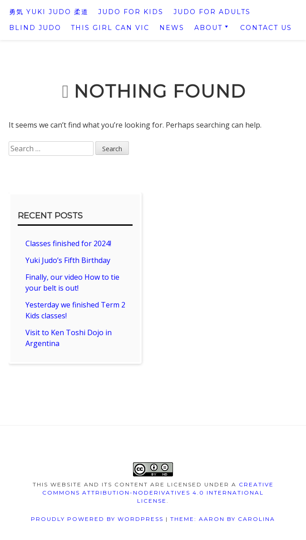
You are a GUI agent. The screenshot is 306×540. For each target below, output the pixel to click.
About (208, 28)
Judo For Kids (130, 12)
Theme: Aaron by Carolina (222, 518)
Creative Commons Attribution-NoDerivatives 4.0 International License (158, 492)
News (171, 28)
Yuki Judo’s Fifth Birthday (67, 260)
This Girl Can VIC (110, 28)
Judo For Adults (212, 12)
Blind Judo (35, 28)
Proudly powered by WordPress (97, 518)
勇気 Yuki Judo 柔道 (49, 12)
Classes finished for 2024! (68, 243)
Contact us (266, 28)
